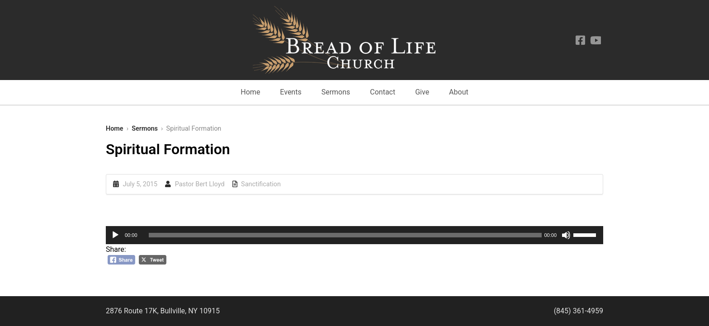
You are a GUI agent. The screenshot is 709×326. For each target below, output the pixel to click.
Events (290, 92)
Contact (382, 92)
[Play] (115, 235)
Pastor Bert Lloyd (200, 184)
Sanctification (261, 184)
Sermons (335, 92)
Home (250, 92)
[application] (354, 235)
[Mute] (566, 235)
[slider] (345, 235)
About (458, 92)
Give (422, 92)
